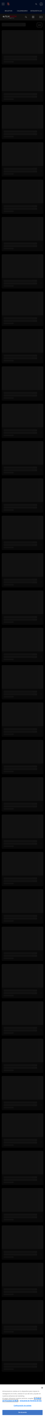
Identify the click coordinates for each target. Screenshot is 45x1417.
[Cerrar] (42, 1387)
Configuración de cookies (22, 1406)
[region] (22, 1400)
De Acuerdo (22, 1412)
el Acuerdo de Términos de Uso (31, 1401)
